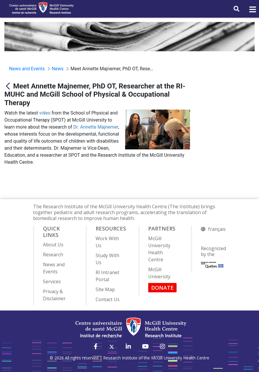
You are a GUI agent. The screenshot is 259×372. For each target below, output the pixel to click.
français (217, 229)
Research (53, 254)
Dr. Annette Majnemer (95, 127)
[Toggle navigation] (252, 10)
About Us (53, 244)
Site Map (105, 289)
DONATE (162, 287)
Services (52, 281)
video (44, 113)
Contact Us (108, 299)
